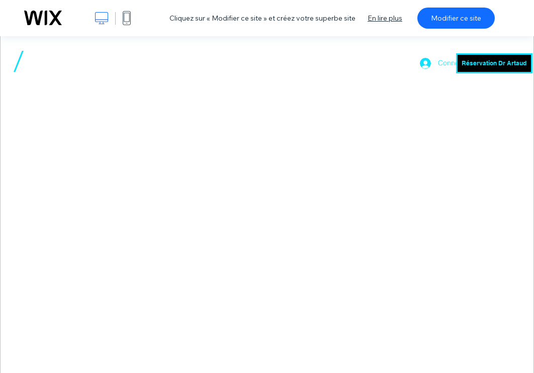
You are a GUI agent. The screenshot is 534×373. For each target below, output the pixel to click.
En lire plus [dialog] (385, 18)
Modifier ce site (456, 18)
